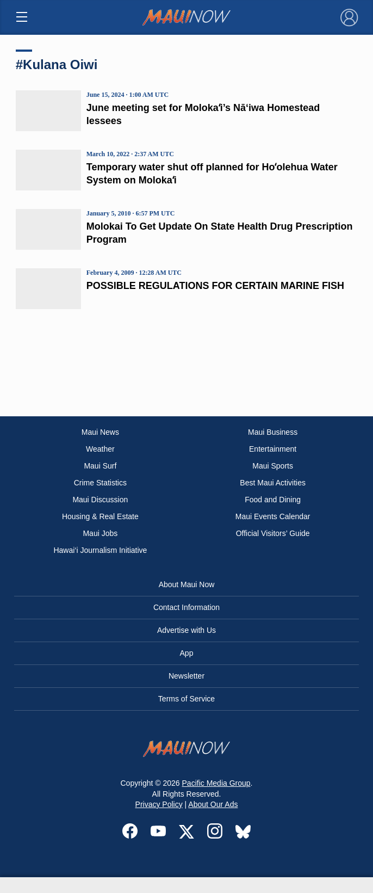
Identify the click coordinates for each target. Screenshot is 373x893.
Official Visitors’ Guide (273, 533)
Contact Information (186, 607)
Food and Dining (273, 499)
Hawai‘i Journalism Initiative (100, 550)
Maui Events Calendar (272, 516)
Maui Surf (100, 465)
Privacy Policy (159, 804)
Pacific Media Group (216, 783)
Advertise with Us (186, 630)
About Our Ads (213, 804)
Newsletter (186, 676)
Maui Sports (272, 465)
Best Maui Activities (273, 482)
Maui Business (272, 432)
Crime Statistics (100, 482)
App (187, 653)
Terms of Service (186, 698)
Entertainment (272, 449)
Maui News (100, 432)
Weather (100, 449)
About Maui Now (187, 584)
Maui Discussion (100, 499)
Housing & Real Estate (100, 516)
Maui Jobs (100, 533)
